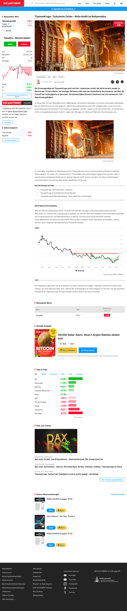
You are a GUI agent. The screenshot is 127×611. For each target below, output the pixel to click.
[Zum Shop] (79, 3)
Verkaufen (24, 44)
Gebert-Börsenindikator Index (17, 111)
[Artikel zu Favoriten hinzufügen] (122, 81)
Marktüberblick (39, 580)
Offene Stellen (8, 595)
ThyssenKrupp (41, 77)
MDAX (63, 374)
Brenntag (38, 387)
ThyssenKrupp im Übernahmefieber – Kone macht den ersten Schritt (66, 196)
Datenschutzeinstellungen (13, 588)
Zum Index (7, 122)
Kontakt (70, 575)
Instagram (70, 584)
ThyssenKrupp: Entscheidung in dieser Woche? (58, 193)
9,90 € (51, 510)
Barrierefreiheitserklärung (13, 584)
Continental (38, 410)
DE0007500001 (8, 26)
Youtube (70, 579)
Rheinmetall (38, 383)
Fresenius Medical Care (42, 390)
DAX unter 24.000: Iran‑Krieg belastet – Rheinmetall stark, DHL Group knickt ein (69, 459)
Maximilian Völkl (59, 82)
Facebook (70, 588)
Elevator (61, 77)
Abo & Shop (38, 591)
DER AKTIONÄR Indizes (42, 587)
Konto (108, 356)
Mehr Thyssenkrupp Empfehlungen (112, 480)
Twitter (69, 592)
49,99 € (51, 528)
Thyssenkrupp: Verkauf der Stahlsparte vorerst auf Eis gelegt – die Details (66, 474)
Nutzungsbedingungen (11, 576)
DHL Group (38, 413)
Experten (37, 576)
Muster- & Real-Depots (42, 584)
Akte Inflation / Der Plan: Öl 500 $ (61, 516)
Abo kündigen (8, 599)
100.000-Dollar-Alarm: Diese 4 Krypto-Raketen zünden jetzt (89, 336)
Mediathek (37, 572)
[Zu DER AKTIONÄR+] (97, 3)
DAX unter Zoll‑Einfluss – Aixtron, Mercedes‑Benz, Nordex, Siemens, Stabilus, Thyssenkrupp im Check (78, 467)
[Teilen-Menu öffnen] (112, 82)
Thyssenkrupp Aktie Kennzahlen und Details (17, 96)
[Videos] (107, 3)
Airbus (37, 394)
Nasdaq (43, 374)
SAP (36, 379)
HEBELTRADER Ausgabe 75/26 (59, 533)
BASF (36, 398)
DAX (49, 77)
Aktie (54, 77)
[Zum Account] (87, 3)
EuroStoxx (79, 374)
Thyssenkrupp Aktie (9, 21)
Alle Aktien (37, 568)
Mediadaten (7, 568)
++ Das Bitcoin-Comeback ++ (64, 9)
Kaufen (10, 44)
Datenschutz (7, 580)
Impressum (7, 572)
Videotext (6, 591)
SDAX (70, 374)
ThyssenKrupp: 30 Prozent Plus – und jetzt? (56, 190)
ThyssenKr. (39, 315)
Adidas (37, 406)
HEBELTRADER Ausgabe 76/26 (59, 499)
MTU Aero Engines (40, 402)
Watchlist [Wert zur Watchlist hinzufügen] (8, 31)
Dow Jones (53, 374)
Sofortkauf (68, 350)
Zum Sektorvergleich (10, 140)
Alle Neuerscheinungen (118, 494)
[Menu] (121, 3)
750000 (5, 24)
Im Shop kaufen (87, 350)
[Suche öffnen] (32, 3)
